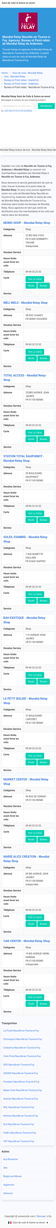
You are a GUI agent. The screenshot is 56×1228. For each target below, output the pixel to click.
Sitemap (40, 1216)
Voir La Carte (35, 279)
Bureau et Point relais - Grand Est (21, 80)
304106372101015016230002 (18, 111)
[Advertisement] (28, 130)
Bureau (43, 285)
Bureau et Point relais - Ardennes (21, 83)
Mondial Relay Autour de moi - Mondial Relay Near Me (28, 149)
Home (4, 73)
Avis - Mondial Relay (14, 76)
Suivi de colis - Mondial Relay (27, 73)
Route (31, 285)
